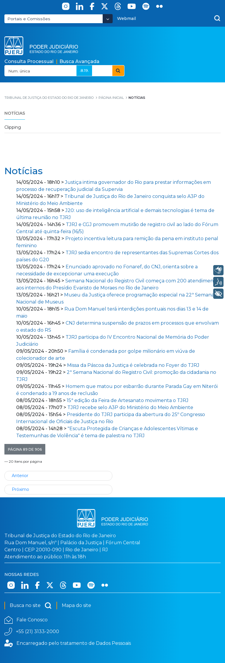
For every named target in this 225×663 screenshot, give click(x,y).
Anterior (20, 475)
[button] (24, 449)
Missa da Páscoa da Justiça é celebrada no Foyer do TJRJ (133, 365)
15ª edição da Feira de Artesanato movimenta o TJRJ (128, 400)
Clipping (12, 127)
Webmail (126, 18)
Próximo (20, 489)
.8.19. (84, 70)
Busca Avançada (79, 61)
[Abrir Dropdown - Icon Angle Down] (108, 18)
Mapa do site (76, 605)
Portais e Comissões (28, 18)
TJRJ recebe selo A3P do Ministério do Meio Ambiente (130, 407)
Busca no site (31, 605)
